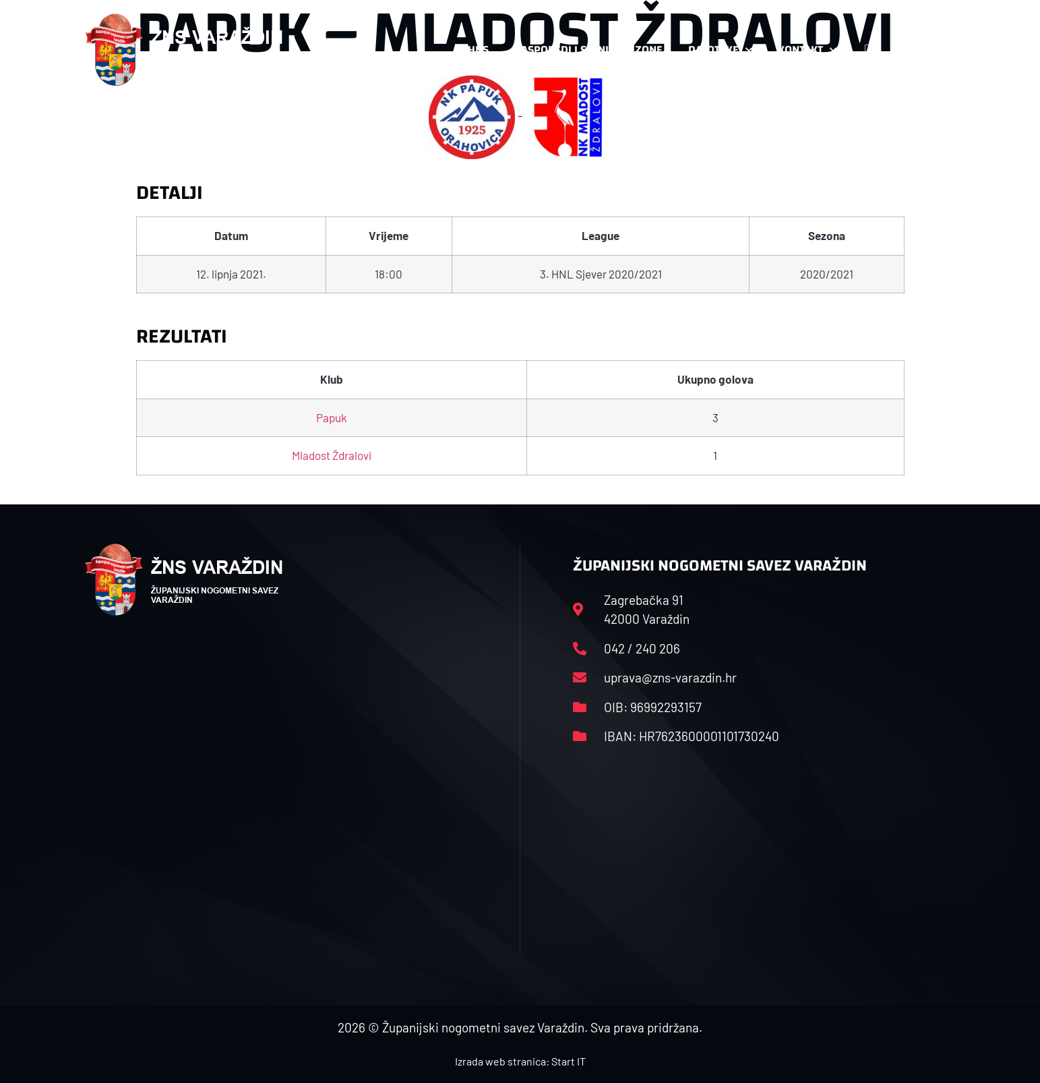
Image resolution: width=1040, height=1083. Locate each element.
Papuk (331, 417)
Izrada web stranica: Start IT (520, 1061)
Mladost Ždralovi (331, 455)
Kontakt (807, 50)
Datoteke (720, 50)
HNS (478, 49)
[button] (929, 50)
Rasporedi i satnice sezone (588, 49)
